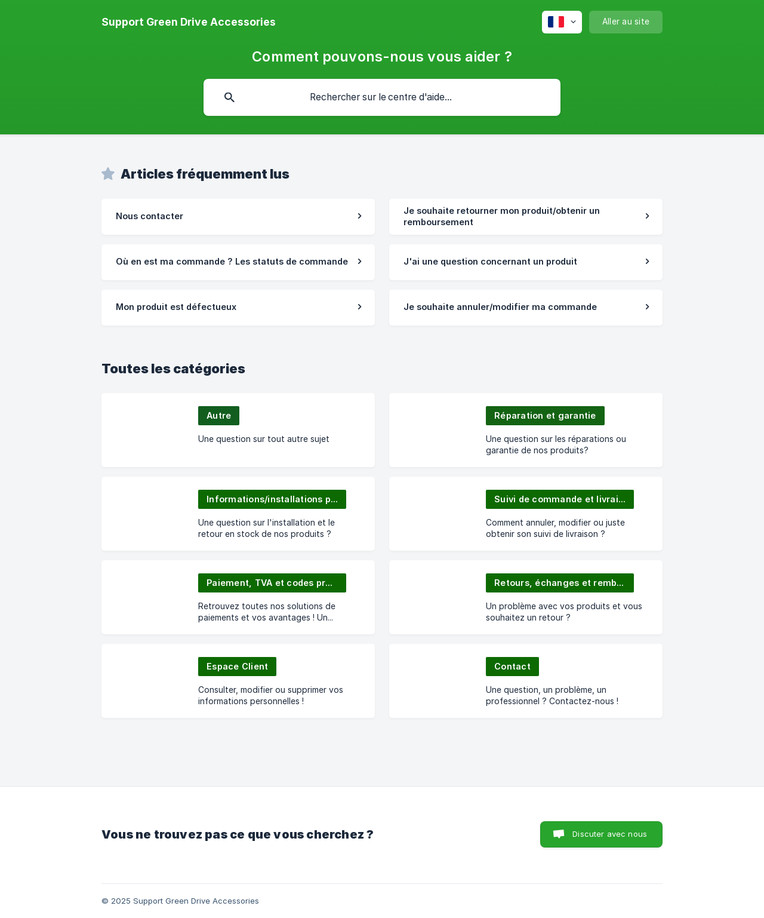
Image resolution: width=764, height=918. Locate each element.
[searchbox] (382, 97)
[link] (238, 217)
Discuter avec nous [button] (609, 834)
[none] (188, 22)
